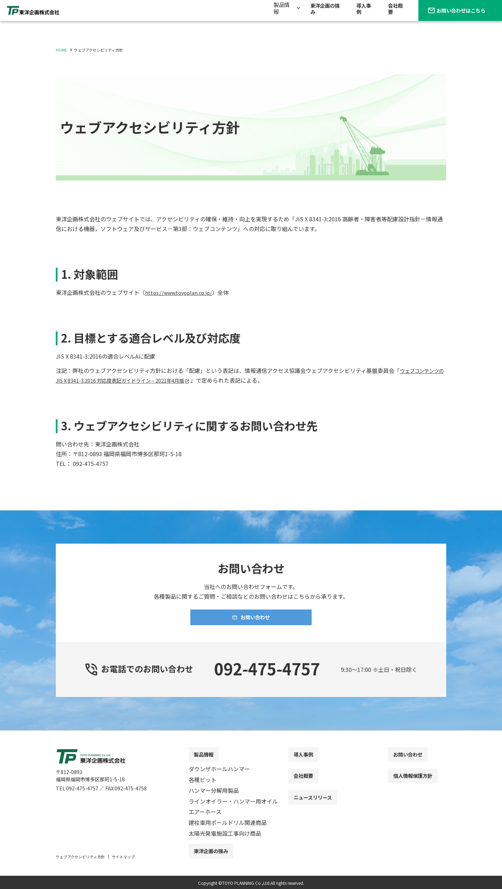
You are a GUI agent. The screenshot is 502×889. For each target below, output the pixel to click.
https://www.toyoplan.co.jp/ (182, 292)
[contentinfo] (251, 816)
